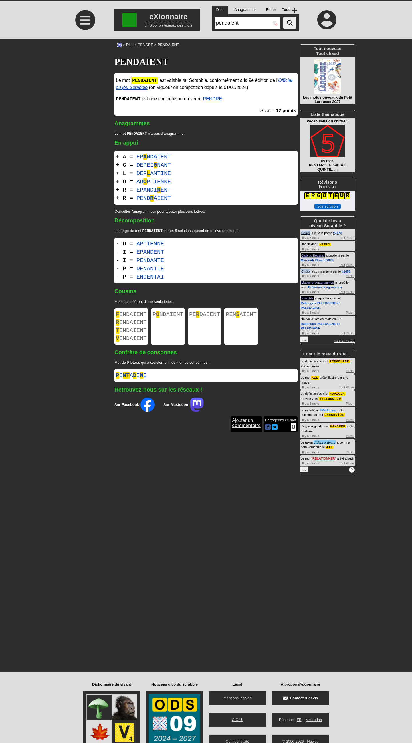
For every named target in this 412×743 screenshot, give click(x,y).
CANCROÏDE (334, 413)
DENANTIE (150, 270)
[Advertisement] (84, 86)
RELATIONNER (323, 456)
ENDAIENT (131, 316)
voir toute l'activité (344, 340)
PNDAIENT (167, 316)
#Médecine (328, 408)
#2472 (337, 233)
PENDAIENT (153, 199)
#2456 (346, 271)
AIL (315, 377)
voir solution (327, 206)
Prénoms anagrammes (325, 287)
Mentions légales (237, 698)
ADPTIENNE (153, 182)
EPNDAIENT (153, 157)
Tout (342, 237)
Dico (130, 45)
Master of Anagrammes (317, 282)
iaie (131, 381)
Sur (134, 410)
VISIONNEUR (330, 397)
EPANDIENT (153, 190)
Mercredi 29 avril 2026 (317, 260)
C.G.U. (237, 720)
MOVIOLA (337, 392)
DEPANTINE (153, 174)
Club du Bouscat (312, 255)
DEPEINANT (153, 166)
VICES (325, 244)
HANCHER (337, 424)
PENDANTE (150, 261)
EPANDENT (150, 253)
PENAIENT (241, 316)
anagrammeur (144, 212)
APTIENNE (150, 245)
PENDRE (145, 45)
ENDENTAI (150, 278)
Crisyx (305, 233)
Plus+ (350, 237)
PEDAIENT (204, 316)
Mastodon (314, 720)
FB (299, 720)
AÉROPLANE (339, 361)
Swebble (307, 298)
